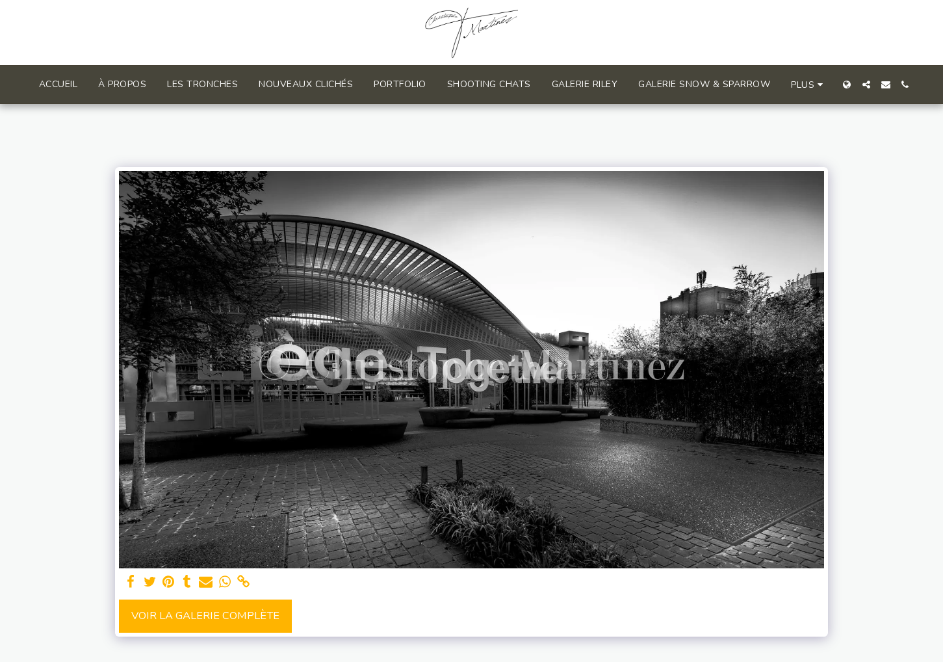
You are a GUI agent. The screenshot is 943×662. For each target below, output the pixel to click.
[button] (866, 84)
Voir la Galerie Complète (205, 615)
